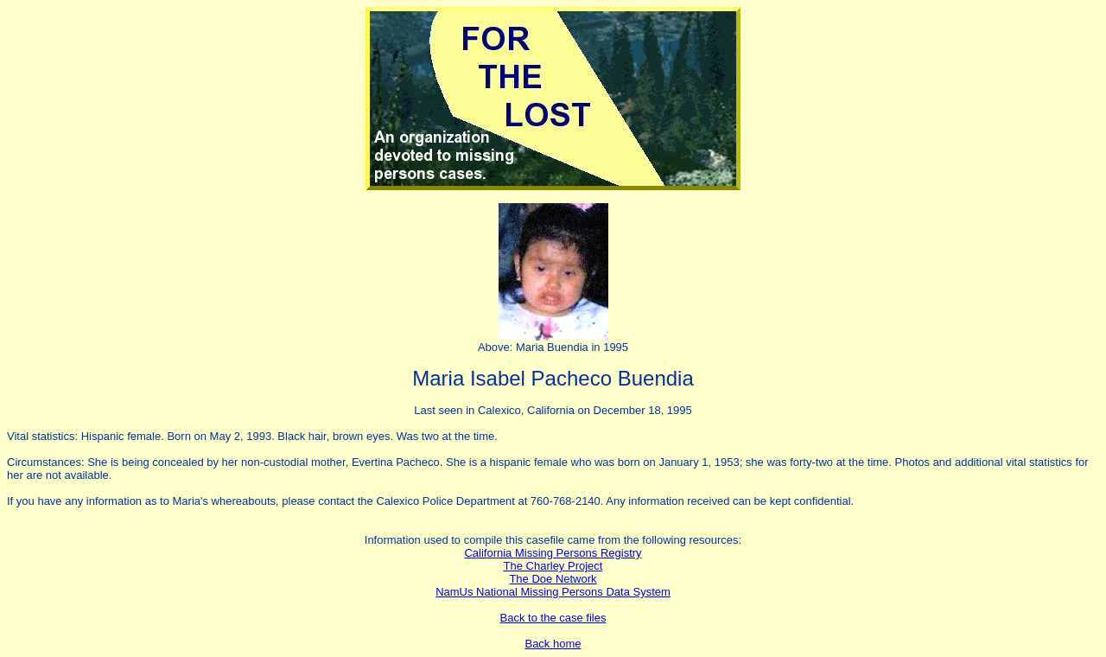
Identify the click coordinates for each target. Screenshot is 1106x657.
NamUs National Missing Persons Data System (553, 591)
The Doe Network (552, 578)
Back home (552, 643)
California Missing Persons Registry (552, 552)
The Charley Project (553, 565)
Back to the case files (553, 617)
